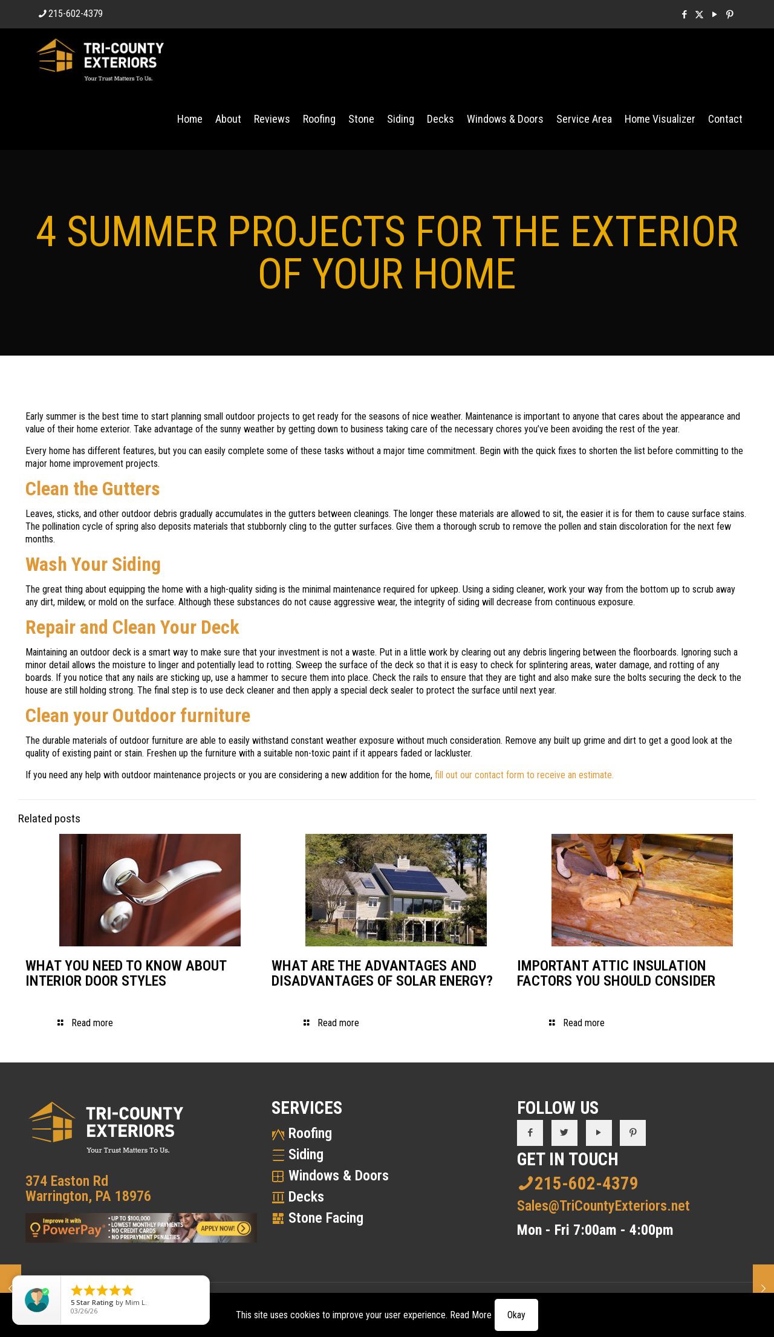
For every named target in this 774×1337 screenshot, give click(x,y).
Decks (306, 1196)
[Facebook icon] (684, 14)
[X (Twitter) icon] (699, 14)
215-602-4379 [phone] (75, 13)
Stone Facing (325, 1217)
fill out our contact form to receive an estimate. (524, 775)
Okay (516, 1315)
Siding (306, 1154)
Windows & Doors (338, 1175)
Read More (471, 1315)
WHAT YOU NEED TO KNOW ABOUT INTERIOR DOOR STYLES (125, 973)
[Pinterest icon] (729, 14)
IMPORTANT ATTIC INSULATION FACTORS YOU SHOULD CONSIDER (616, 973)
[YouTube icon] (714, 14)
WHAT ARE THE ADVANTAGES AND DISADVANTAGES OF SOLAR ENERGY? (382, 973)
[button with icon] (530, 1133)
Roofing (310, 1133)
